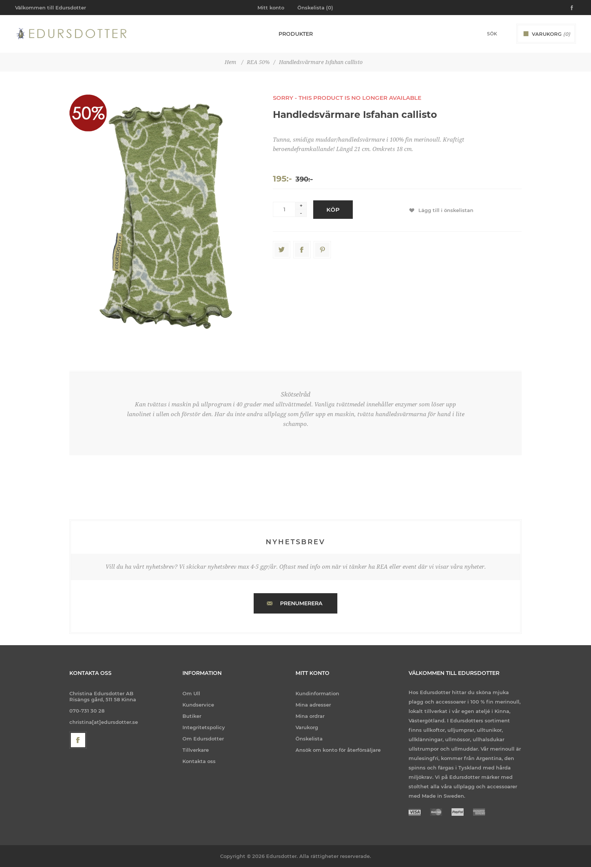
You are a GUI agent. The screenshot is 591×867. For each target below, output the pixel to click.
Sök (504, 33)
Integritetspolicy (203, 727)
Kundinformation (317, 693)
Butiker (191, 716)
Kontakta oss (199, 761)
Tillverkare (195, 750)
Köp (333, 209)
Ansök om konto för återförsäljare (338, 750)
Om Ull (191, 693)
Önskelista (309, 739)
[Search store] (482, 34)
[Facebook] (78, 740)
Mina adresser (313, 705)
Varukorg (307, 727)
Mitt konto (270, 8)
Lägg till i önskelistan (445, 210)
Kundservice (198, 705)
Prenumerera (301, 603)
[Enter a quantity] (284, 209)
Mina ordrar (310, 716)
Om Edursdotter (203, 739)
